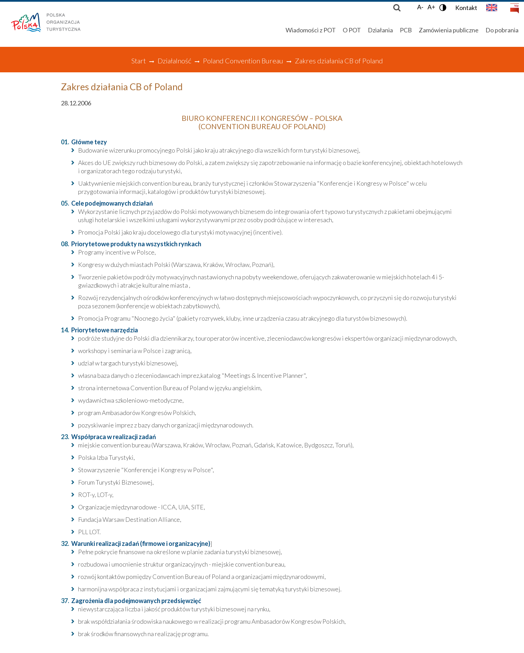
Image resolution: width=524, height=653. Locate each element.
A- (420, 7)
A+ (431, 7)
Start (138, 60)
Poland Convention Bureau (243, 60)
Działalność (174, 60)
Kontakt (466, 7)
